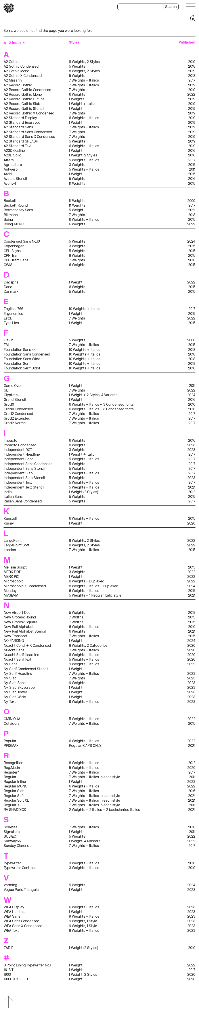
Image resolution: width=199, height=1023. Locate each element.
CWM (8, 265)
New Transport (15, 636)
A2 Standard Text (18, 146)
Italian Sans (13, 496)
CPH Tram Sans (16, 260)
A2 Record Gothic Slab (22, 104)
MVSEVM (11, 595)
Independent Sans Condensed (28, 464)
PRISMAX (11, 745)
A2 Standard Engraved (22, 122)
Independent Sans (18, 459)
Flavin (8, 340)
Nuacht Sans (14, 650)
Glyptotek (12, 395)
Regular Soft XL (16, 800)
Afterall (9, 160)
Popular (10, 741)
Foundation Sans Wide (22, 359)
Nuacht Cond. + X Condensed (27, 645)
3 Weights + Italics (84, 863)
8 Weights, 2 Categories (88, 645)
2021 (191, 210)
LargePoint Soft (16, 545)
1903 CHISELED (16, 979)
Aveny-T (10, 183)
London (10, 550)
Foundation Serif (17, 363)
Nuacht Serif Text (17, 659)
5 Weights (77, 66)
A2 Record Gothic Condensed (27, 90)
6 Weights (77, 94)
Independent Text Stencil (24, 487)
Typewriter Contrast (20, 868)
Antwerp (11, 169)
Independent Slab (18, 473)
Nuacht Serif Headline (21, 655)
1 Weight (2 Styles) (83, 492)
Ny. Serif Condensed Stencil (26, 669)
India (8, 492)
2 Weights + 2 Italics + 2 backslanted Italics (104, 810)
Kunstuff (10, 518)
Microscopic (14, 581)
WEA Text (11, 930)
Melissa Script (15, 567)
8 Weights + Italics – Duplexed (93, 586)
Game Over (13, 386)
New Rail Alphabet (19, 627)
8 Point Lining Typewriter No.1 (27, 965)
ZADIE (8, 948)
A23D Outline (14, 150)
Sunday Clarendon (18, 846)
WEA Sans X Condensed (23, 926)
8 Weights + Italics (84, 655)
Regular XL (12, 805)
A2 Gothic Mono (16, 71)
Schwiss (10, 827)
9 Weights (77, 683)
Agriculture (13, 165)
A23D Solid (12, 155)
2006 (191, 340)
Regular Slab (14, 791)
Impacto (10, 440)
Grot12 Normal (15, 423)
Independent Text (18, 482)
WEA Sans (12, 916)
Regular (10, 777)
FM (6, 345)
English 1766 (13, 309)
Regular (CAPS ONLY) (85, 745)
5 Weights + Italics (84, 160)
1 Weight (75, 108)
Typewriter (12, 863)
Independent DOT (18, 450)
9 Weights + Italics (84, 664)
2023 (191, 445)
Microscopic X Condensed (25, 586)
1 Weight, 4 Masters (84, 841)
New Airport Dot (17, 612)
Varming (10, 885)
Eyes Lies (11, 323)
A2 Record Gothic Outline (24, 99)
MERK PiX (11, 576)
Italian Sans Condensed (23, 501)
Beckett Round (16, 205)
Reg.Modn (12, 768)
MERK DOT (12, 572)
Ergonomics (13, 314)
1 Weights (76, 99)
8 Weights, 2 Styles (84, 62)
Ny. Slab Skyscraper (20, 687)
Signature (12, 832)
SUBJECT (11, 836)
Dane (8, 287)
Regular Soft (14, 796)
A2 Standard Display (20, 118)
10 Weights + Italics (84, 309)
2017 (191, 80)
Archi (8, 174)
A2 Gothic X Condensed (23, 76)
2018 (191, 66)
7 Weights (77, 90)
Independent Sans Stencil (25, 468)
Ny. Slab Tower (15, 692)
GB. (6, 390)
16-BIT (8, 970)
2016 (191, 150)
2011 (192, 169)
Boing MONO (14, 224)
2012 (191, 492)
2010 (191, 404)
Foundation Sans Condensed (27, 354)
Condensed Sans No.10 (22, 241)
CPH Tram (11, 255)
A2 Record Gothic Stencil (24, 108)
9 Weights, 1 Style (83, 921)
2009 (191, 201)
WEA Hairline (14, 912)
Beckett (10, 201)
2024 (191, 241)
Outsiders (11, 723)
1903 (7, 974)
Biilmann (11, 215)
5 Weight (76, 210)
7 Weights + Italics (84, 80)
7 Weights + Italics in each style (94, 777)
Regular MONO (15, 786)
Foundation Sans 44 (20, 350)
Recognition (13, 763)
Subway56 (12, 841)
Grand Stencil (15, 399)
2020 (191, 523)
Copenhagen (14, 246)
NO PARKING (14, 641)
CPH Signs (12, 251)
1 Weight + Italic (82, 104)
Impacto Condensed (20, 445)
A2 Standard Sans (18, 127)
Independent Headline (22, 454)
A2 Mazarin (13, 80)
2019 (191, 62)
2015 (191, 165)
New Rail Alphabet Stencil (25, 631)
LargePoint (13, 540)
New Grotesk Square (20, 622)
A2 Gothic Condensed (21, 66)
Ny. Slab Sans (14, 683)
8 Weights (77, 255)
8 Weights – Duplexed (86, 581)
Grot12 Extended (17, 418)
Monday (10, 591)
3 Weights (77, 165)
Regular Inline (15, 782)
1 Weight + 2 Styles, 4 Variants (93, 395)
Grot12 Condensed (18, 414)
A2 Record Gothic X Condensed (29, 113)
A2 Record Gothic (18, 85)
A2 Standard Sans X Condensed (29, 137)
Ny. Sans (10, 664)
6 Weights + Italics (84, 118)
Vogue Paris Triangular (22, 890)
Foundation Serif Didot (22, 368)
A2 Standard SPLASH (21, 141)
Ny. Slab (10, 678)
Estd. (8, 318)
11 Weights (77, 183)
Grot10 (9, 404)
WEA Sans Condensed (21, 921)
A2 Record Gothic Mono (23, 94)
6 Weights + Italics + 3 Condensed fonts (101, 404)
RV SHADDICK (15, 810)
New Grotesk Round (20, 617)
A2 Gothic (11, 62)
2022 (191, 94)
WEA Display (14, 907)
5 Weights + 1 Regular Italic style (95, 595)
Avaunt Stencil (15, 179)
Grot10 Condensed (18, 409)
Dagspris (11, 282)
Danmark (11, 291)
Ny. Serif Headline (18, 673)
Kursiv (9, 523)
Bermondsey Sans (18, 210)
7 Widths (76, 617)
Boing (8, 219)
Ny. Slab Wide (15, 697)
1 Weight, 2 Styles (83, 155)
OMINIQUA (12, 719)
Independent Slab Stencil (24, 478)
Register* (11, 772)
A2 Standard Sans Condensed (28, 132)
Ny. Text (10, 702)
